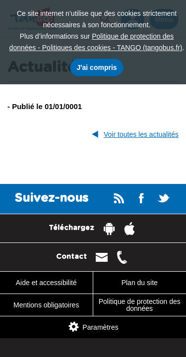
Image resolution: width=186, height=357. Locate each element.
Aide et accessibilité (46, 283)
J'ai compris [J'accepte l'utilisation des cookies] (96, 67)
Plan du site (140, 283)
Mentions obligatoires (46, 305)
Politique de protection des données (140, 305)
